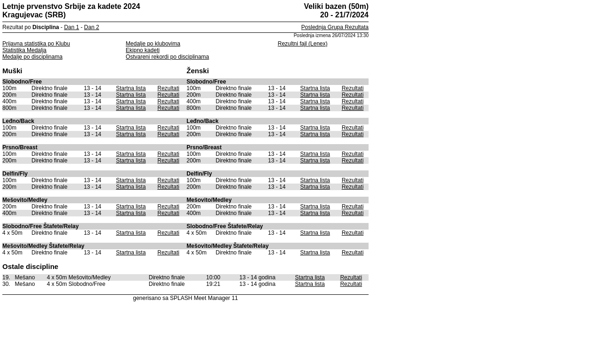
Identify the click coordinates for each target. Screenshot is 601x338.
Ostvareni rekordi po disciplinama (167, 57)
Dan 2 (91, 27)
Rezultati (168, 88)
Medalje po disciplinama (32, 57)
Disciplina (45, 27)
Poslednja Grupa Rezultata (335, 27)
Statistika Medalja (24, 50)
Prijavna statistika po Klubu (36, 43)
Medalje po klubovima (153, 43)
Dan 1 (71, 27)
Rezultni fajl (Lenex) (302, 43)
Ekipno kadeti (143, 50)
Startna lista (131, 88)
